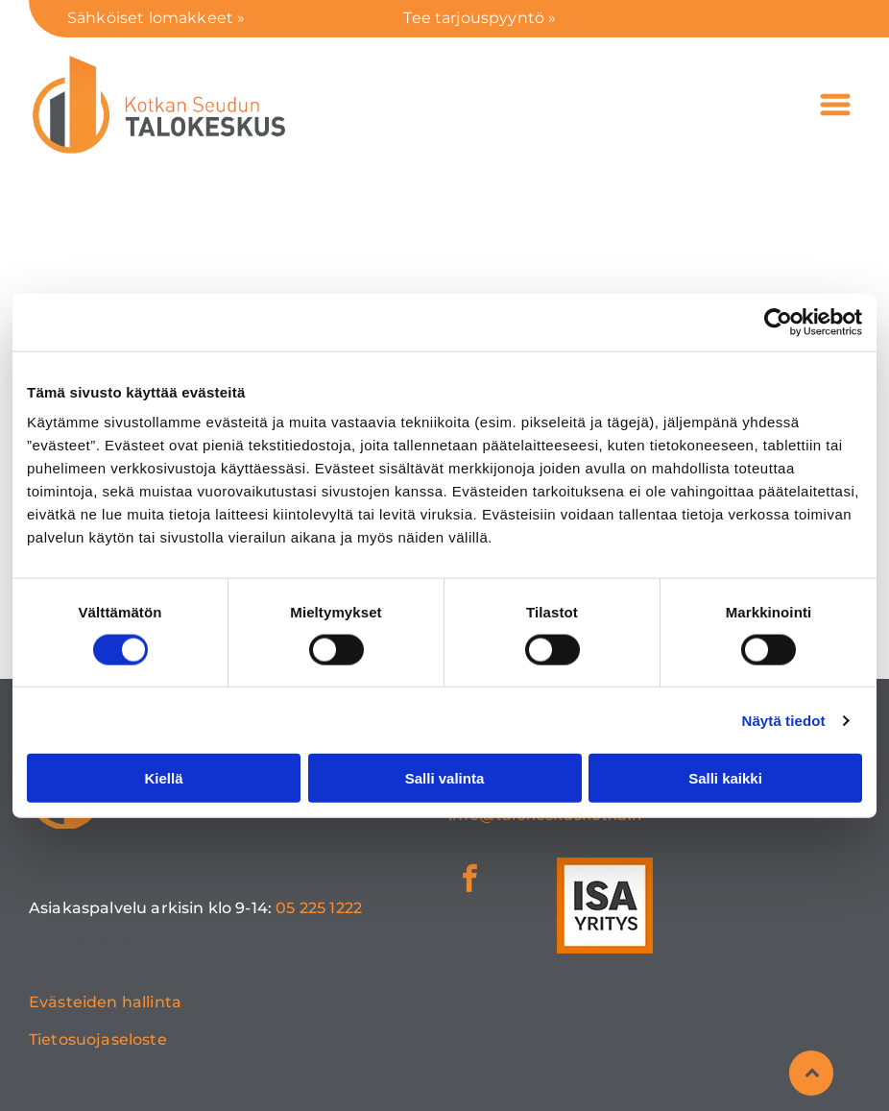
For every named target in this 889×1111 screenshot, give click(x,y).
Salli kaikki (725, 778)
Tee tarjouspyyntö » (479, 18)
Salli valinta (445, 778)
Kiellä (163, 778)
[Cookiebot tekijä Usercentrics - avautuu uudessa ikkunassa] (778, 321)
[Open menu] (835, 105)
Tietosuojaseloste (98, 1039)
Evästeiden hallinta (105, 1002)
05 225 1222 (319, 908)
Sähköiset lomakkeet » (156, 18)
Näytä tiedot (784, 720)
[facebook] (469, 881)
